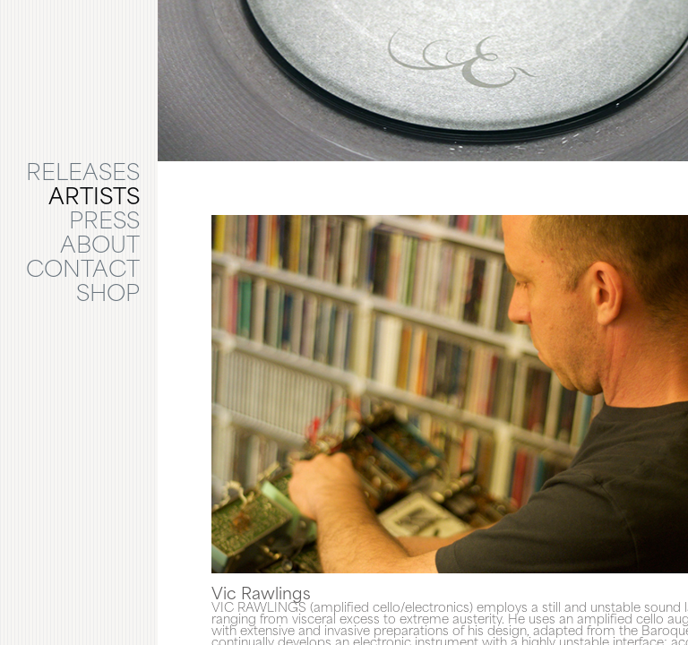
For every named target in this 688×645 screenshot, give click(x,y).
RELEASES (83, 174)
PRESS (104, 223)
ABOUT (100, 247)
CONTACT (83, 271)
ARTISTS (94, 199)
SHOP (108, 295)
